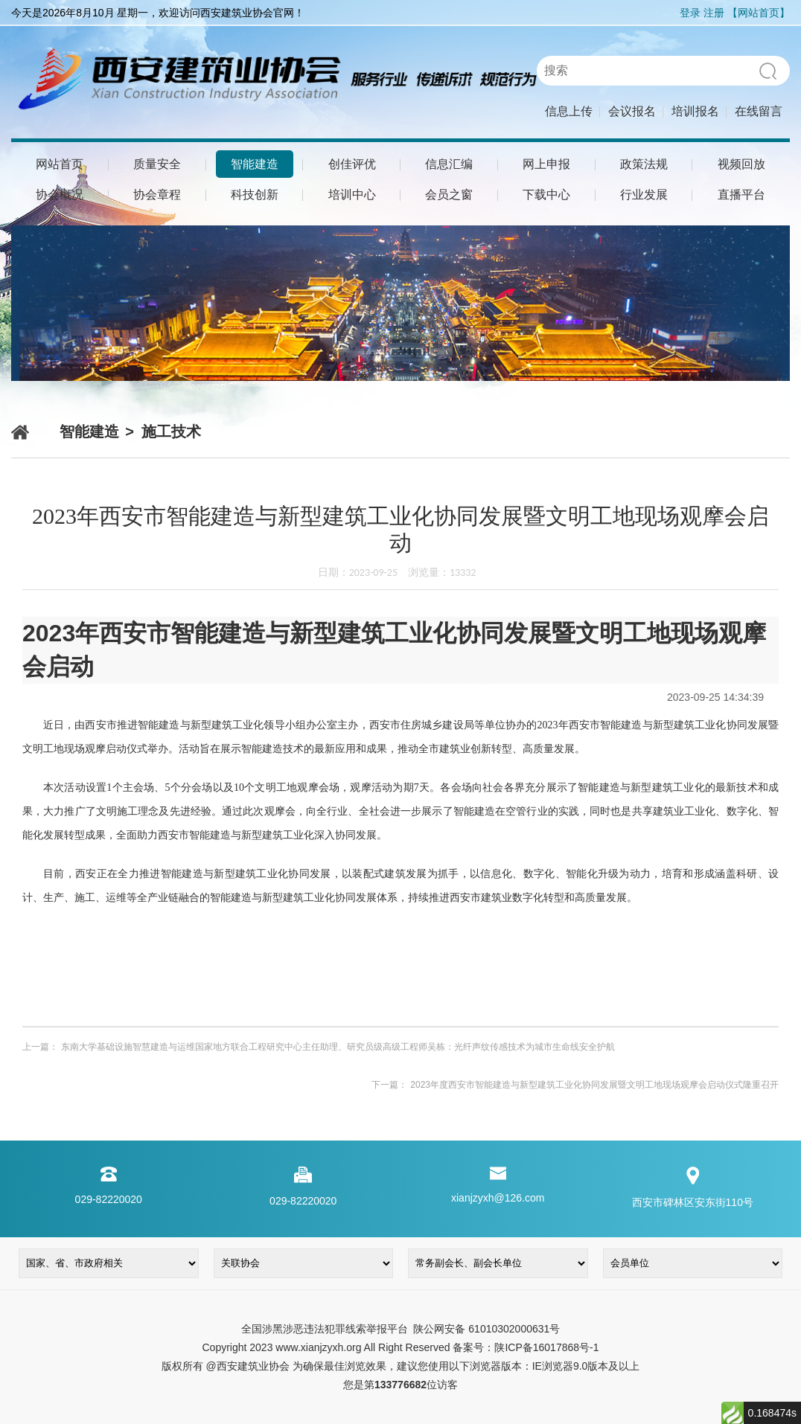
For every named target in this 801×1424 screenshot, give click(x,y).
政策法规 (644, 164)
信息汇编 (449, 164)
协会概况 (59, 194)
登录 (690, 13)
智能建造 (254, 164)
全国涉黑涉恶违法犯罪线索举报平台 (324, 1329)
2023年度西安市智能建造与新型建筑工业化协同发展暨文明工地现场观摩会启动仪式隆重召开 (594, 1085)
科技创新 (254, 194)
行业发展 (644, 194)
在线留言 (758, 111)
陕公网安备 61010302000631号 (486, 1329)
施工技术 (171, 431)
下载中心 (546, 194)
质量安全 (157, 164)
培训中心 (352, 194)
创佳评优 (352, 164)
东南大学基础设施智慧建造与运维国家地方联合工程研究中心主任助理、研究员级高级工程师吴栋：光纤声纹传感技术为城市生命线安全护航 (338, 1047)
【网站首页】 (758, 13)
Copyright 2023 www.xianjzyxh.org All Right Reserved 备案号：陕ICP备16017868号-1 (400, 1347)
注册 (713, 13)
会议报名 (632, 111)
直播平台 (741, 194)
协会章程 (157, 194)
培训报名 (695, 111)
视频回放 (741, 164)
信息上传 (569, 111)
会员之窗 (449, 194)
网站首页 (59, 164)
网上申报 (546, 164)
